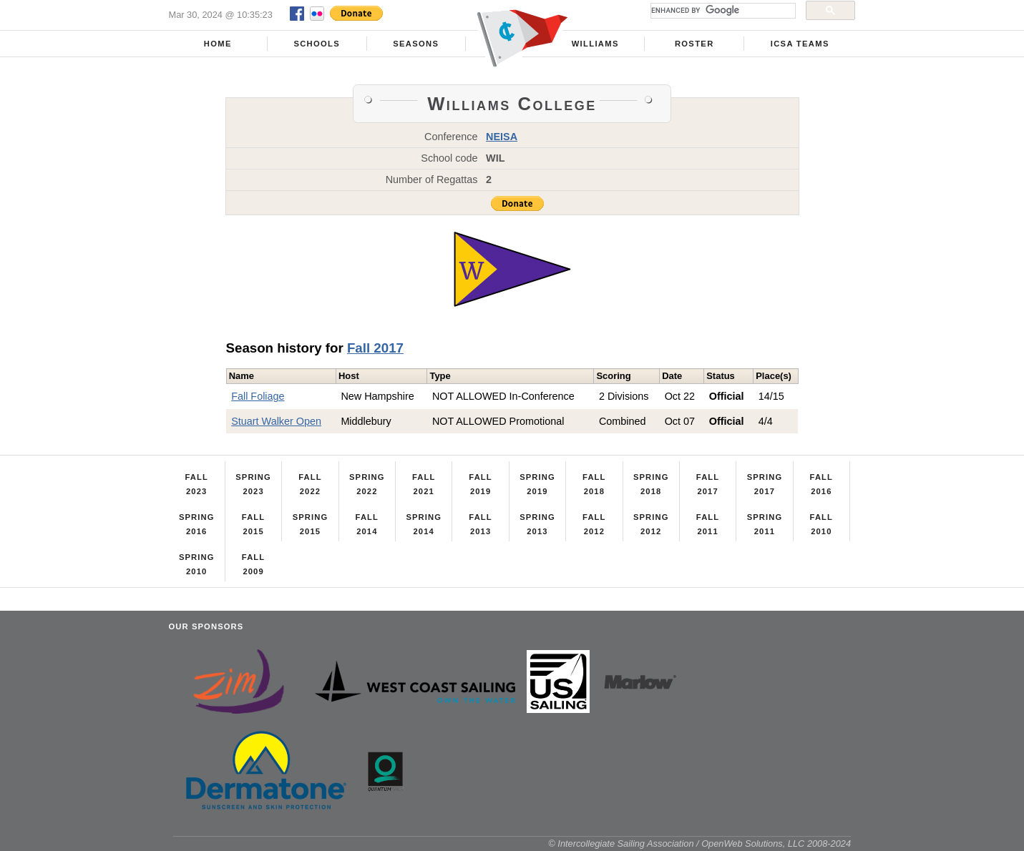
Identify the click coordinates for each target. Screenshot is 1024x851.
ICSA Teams (800, 43)
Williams (595, 43)
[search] (721, 10)
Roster (694, 43)
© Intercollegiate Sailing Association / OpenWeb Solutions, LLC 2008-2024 (699, 843)
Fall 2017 (375, 347)
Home (218, 43)
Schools (316, 43)
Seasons (416, 43)
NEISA (501, 136)
